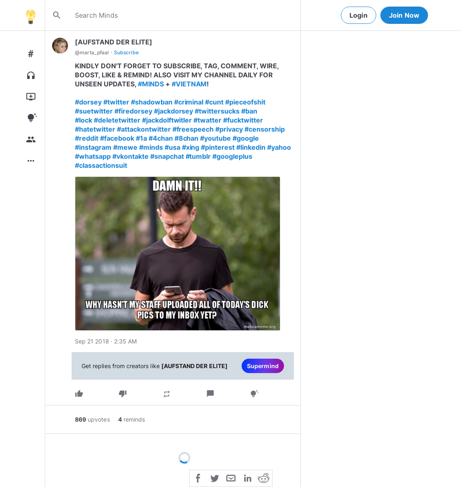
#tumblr (198, 156)
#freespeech (193, 129)
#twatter (207, 120)
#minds (151, 147)
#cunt (214, 102)
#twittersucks (217, 111)
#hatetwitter (95, 129)
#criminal (189, 102)
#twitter (116, 102)
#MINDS (151, 84)
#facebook (117, 138)
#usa (172, 147)
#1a (141, 138)
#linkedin (250, 147)
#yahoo (279, 147)
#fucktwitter (243, 120)
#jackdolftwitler (167, 120)
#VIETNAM (189, 84)
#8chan (187, 138)
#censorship (264, 129)
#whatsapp (93, 156)
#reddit (86, 138)
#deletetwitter (117, 120)
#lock (83, 120)
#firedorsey (133, 111)
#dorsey (88, 102)
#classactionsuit (101, 165)
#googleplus (232, 156)
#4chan (161, 138)
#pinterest (218, 147)
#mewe (125, 147)
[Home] (30, 15)
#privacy (229, 129)
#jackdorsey (173, 111)
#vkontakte (130, 156)
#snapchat (167, 156)
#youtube (215, 138)
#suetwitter (94, 111)
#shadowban (151, 102)
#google (246, 138)
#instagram (93, 147)
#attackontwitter (144, 129)
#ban (249, 111)
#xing (191, 147)
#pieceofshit (245, 102)
